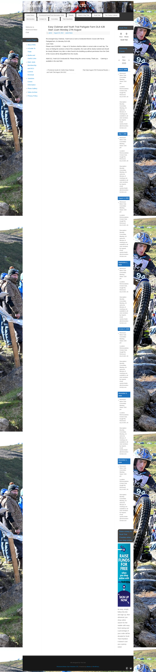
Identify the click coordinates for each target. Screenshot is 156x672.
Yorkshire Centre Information (32, 82)
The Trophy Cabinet (111, 15)
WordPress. (95, 666)
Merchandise (30, 19)
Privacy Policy (32, 96)
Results (71, 15)
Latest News (30, 15)
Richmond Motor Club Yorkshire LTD (56, 6)
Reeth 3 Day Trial (83, 15)
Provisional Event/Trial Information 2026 (51, 15)
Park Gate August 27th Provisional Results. (96, 70)
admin (50, 33)
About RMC (32, 45)
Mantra (89, 666)
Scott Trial (97, 15)
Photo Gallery (32, 88)
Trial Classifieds (68, 19)
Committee (54, 19)
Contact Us (42, 19)
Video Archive (32, 92)
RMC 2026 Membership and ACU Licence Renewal (32, 68)
